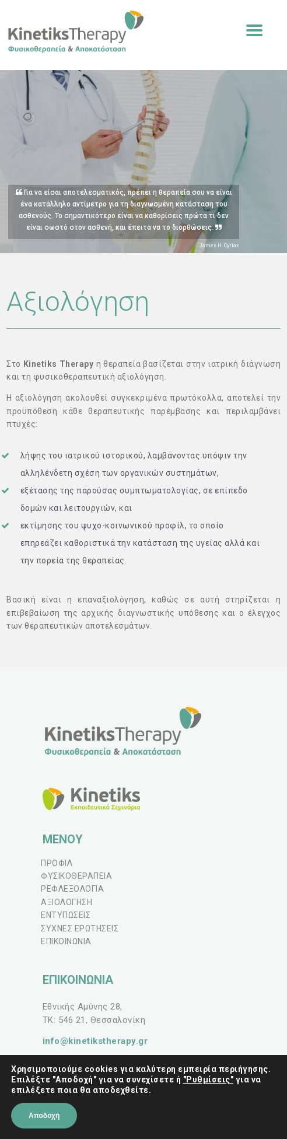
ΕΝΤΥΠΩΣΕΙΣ (65, 915)
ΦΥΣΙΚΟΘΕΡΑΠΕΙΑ (76, 876)
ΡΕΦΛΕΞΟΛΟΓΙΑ (72, 888)
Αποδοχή (44, 1115)
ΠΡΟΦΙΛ (56, 863)
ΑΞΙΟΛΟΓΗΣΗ (66, 902)
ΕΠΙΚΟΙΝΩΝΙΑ (66, 941)
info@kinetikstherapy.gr (95, 1041)
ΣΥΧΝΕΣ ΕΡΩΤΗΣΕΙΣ (79, 928)
